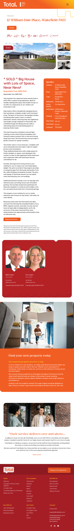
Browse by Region (8, 510)
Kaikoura (29, 498)
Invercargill (30, 496)
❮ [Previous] (6, 56)
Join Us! (29, 518)
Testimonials (53, 488)
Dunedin (29, 493)
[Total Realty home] (14, 4)
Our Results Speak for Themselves (13, 490)
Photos (11, 28)
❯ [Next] (53, 56)
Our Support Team (32, 510)
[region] (37, 56)
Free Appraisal (54, 481)
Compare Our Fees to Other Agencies (11, 484)
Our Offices (30, 513)
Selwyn (29, 486)
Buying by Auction (8, 513)
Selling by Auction (55, 491)
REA (28, 515)
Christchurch (30, 481)
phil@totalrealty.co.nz (11, 282)
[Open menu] (67, 4)
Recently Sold (53, 486)
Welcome (6, 481)
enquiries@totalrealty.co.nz (57, 512)
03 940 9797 (53, 509)
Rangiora (29, 483)
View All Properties (8, 508)
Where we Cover (8, 493)
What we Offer (54, 483)
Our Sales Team (7, 488)
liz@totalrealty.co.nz (30, 282)
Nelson (28, 488)
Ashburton (29, 501)
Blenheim (29, 491)
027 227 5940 (29, 280)
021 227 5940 (9, 280)
